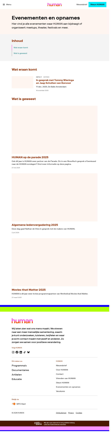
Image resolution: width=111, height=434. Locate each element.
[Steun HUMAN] (97, 4)
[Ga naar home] (55, 4)
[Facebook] (17, 352)
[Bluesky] (28, 352)
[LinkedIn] (20, 352)
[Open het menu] (7, 4)
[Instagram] (13, 352)
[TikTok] (24, 352)
